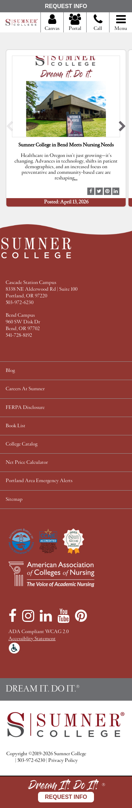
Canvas (52, 23)
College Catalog (21, 444)
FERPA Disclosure (25, 407)
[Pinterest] (81, 616)
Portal (75, 23)
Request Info (66, 6)
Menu (120, 23)
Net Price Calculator (27, 462)
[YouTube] (63, 616)
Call (98, 25)
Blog (10, 370)
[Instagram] (28, 616)
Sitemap (14, 499)
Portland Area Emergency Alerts (39, 481)
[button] (10, 128)
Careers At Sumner (25, 389)
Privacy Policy (63, 760)
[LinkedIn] (46, 616)
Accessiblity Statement (32, 639)
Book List (15, 426)
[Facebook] (12, 616)
